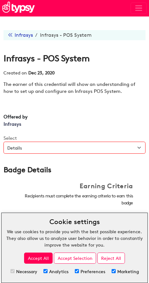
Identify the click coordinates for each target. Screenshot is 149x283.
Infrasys (24, 35)
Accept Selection (75, 258)
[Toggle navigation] (139, 8)
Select (10, 138)
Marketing (125, 271)
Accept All (38, 258)
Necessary (23, 271)
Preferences (90, 271)
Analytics (55, 271)
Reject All (111, 258)
